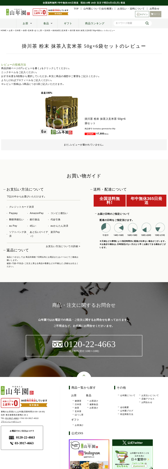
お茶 (25, 23)
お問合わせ (146, 402)
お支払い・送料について (131, 9)
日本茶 (18, 30)
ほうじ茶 (79, 415)
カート (155, 14)
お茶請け (94, 401)
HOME (3, 30)
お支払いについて (150, 395)
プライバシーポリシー (11, 422)
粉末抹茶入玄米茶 (60, 30)
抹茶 (77, 408)
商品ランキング (95, 23)
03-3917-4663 (12, 418)
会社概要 (124, 407)
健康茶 (78, 401)
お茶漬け (94, 408)
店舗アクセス (148, 399)
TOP (76, 9)
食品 (46, 23)
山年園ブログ (126, 411)
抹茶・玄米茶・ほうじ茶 (32, 30)
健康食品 (94, 404)
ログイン (142, 14)
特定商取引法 (126, 414)
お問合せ (154, 9)
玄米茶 (47, 30)
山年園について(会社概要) (98, 9)
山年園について (128, 395)
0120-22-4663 (22, 437)
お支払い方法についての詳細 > (63, 246)
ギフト (68, 23)
